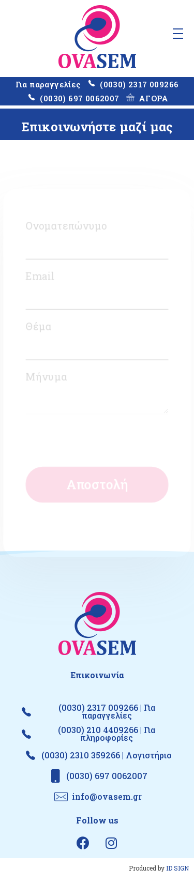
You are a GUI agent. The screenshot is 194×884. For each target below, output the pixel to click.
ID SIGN (177, 868)
